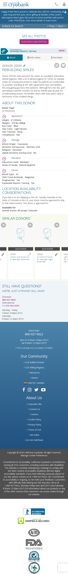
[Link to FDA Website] (34, 544)
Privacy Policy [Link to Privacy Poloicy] (34, 424)
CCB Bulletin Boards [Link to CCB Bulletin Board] (34, 362)
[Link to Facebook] (23, 390)
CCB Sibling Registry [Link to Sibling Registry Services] (34, 367)
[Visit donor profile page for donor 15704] (20, 250)
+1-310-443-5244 (10, 305)
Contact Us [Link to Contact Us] (34, 409)
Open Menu (5, 4)
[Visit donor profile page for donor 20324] (47, 250)
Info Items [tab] (33, 57)
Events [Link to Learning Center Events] (34, 377)
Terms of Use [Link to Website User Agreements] (34, 429)
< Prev (51, 26)
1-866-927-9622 (39, 476)
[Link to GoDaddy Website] (34, 520)
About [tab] (11, 57)
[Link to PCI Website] (34, 567)
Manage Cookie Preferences (34, 455)
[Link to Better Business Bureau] (34, 510)
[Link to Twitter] (36, 390)
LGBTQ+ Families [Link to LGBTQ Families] (34, 382)
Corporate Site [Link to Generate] (34, 404)
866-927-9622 (9, 299)
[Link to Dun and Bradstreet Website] (34, 555)
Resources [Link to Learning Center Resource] (34, 372)
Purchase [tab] (56, 57)
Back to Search (12, 26)
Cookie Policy (34, 419)
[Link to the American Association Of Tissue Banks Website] (34, 532)
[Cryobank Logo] (18, 4)
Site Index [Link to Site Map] (34, 434)
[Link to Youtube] (43, 390)
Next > (62, 26)
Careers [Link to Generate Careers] (34, 414)
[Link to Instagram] (30, 390)
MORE (62, 50)
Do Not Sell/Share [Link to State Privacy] (34, 440)
